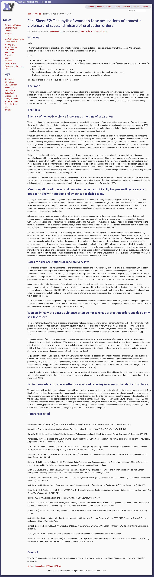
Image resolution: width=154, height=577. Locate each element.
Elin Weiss (9, 87)
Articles (91, 7)
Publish (117, 7)
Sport (7, 58)
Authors (100, 7)
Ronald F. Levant (12, 101)
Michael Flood (11, 96)
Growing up (9, 33)
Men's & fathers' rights (14, 39)
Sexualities (9, 55)
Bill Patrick (9, 82)
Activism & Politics (13, 25)
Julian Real (9, 93)
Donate (136, 7)
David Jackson (11, 85)
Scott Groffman (11, 104)
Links (108, 7)
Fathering (9, 30)
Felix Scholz (10, 90)
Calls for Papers (12, 28)
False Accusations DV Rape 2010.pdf (46, 566)
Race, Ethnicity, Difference (11, 48)
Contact (145, 7)
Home (29, 14)
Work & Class (10, 63)
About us (126, 7)
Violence (8, 61)
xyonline (8, 110)
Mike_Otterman (11, 99)
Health (7, 36)
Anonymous (10, 79)
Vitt (6, 107)
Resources (9, 52)
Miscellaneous (11, 42)
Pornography (10, 44)
